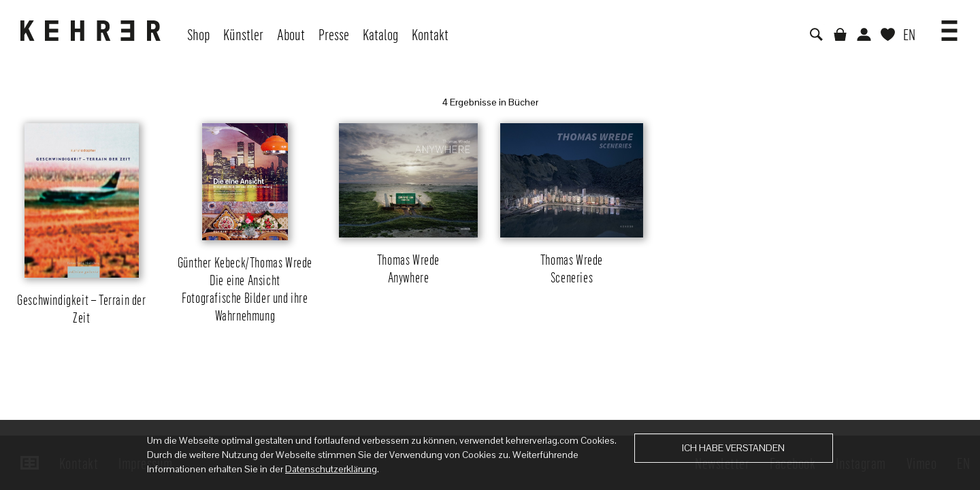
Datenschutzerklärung (331, 469)
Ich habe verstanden (733, 448)
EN (909, 34)
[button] (949, 26)
